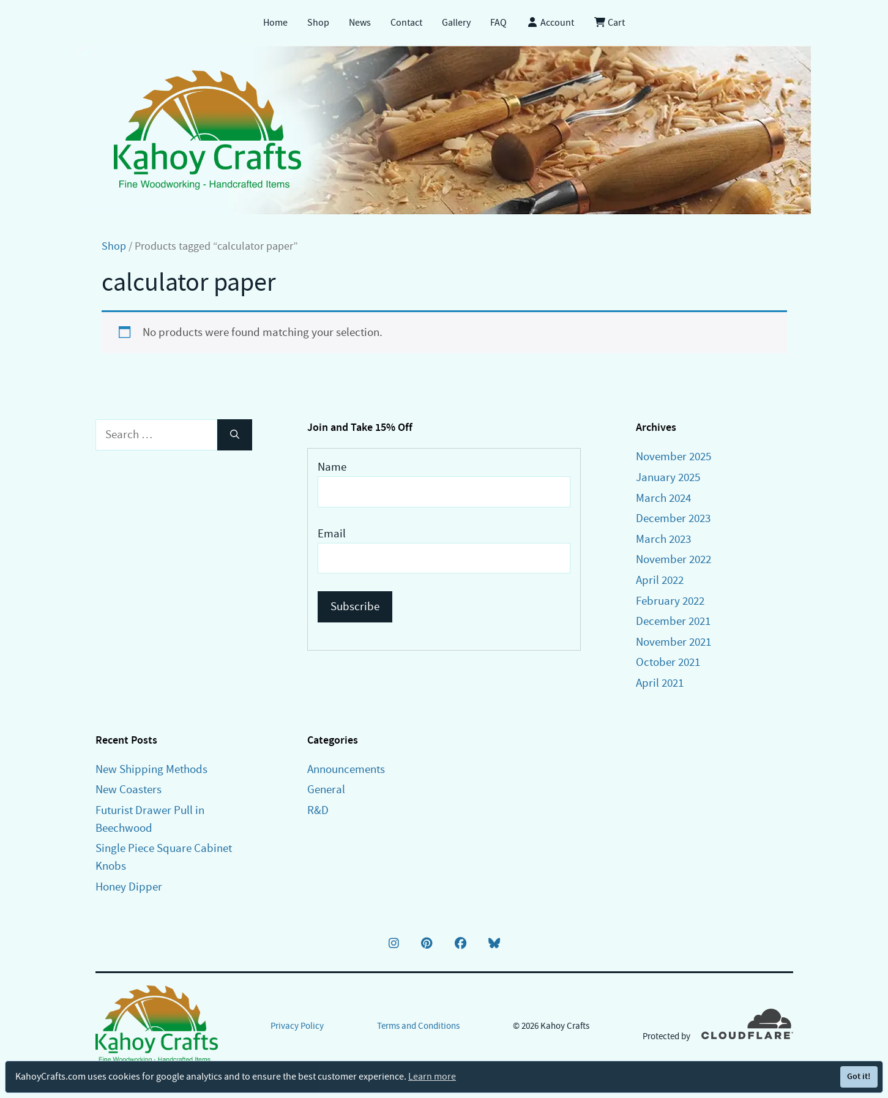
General (326, 789)
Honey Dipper (128, 886)
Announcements (346, 769)
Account (550, 23)
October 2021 (668, 662)
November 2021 (673, 641)
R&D (318, 810)
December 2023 (673, 518)
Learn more (432, 1076)
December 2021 (673, 621)
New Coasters (128, 789)
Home (275, 23)
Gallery (456, 23)
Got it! (858, 1076)
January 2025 (668, 477)
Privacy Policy (297, 1026)
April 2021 (660, 682)
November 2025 (673, 456)
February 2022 (670, 600)
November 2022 (673, 559)
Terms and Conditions (418, 1026)
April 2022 (660, 580)
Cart (609, 23)
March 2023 (663, 539)
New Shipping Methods (151, 769)
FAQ (498, 23)
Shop (318, 23)
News (360, 23)
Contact (406, 23)
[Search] (234, 434)
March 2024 (663, 498)
